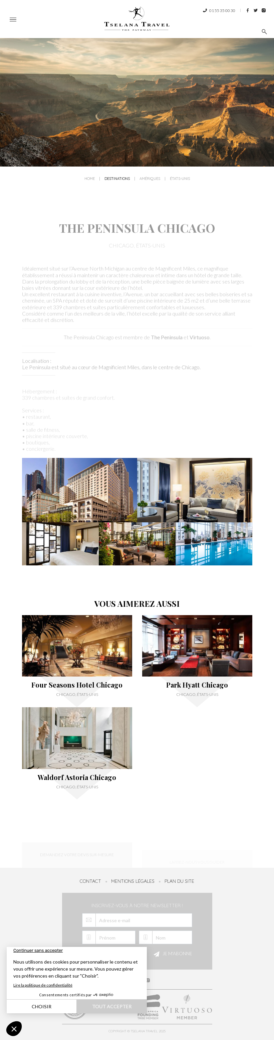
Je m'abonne (172, 954)
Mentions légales (133, 881)
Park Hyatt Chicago (197, 685)
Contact (90, 881)
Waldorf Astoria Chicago (77, 777)
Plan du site (179, 881)
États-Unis (180, 180)
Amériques (150, 180)
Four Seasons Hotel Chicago (76, 685)
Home (89, 180)
